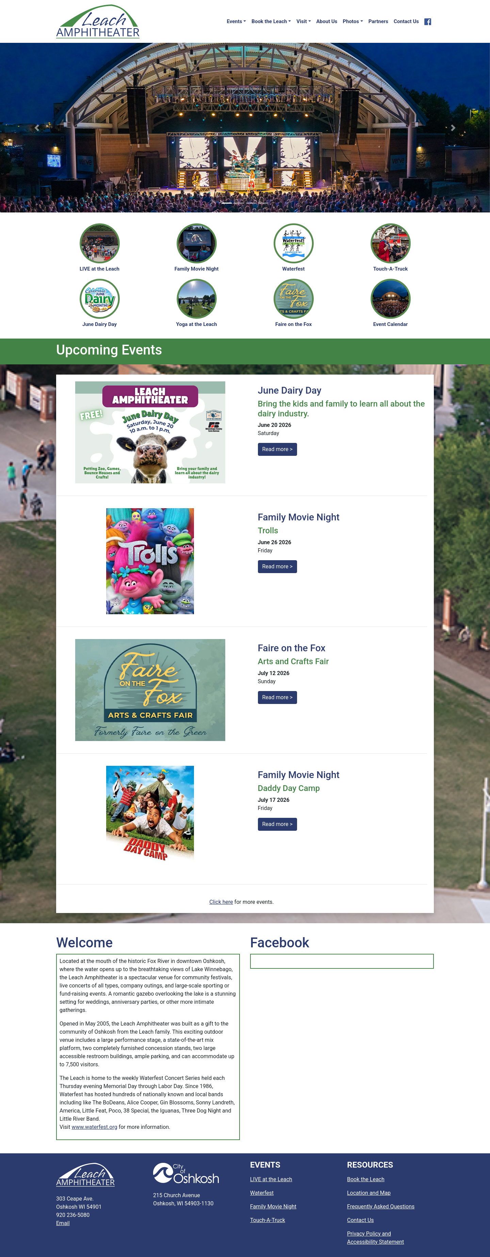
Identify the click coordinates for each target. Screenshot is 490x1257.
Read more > (277, 449)
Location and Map (369, 1193)
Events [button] (234, 21)
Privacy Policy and (375, 1237)
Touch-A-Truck (267, 1220)
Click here (221, 902)
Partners (378, 21)
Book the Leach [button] (269, 21)
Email (63, 1223)
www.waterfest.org (94, 1127)
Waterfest (262, 1193)
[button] (37, 127)
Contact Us (406, 21)
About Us (327, 21)
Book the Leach (366, 1179)
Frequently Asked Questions (380, 1206)
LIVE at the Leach (271, 1179)
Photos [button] (351, 21)
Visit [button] (301, 21)
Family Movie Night (273, 1206)
